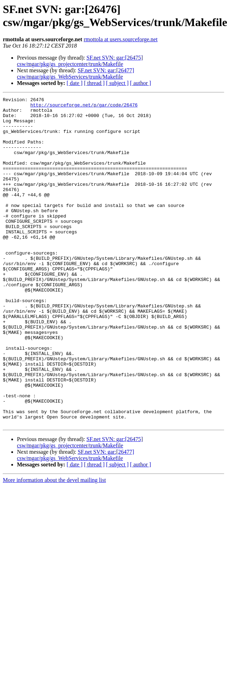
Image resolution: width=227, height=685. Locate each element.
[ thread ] (94, 83)
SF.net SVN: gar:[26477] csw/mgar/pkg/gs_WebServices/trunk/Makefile (75, 73)
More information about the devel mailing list (54, 546)
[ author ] (140, 83)
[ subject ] (117, 83)
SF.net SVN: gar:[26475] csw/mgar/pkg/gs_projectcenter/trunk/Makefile (80, 61)
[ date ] (74, 83)
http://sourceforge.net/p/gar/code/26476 (83, 107)
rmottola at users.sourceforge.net (120, 39)
